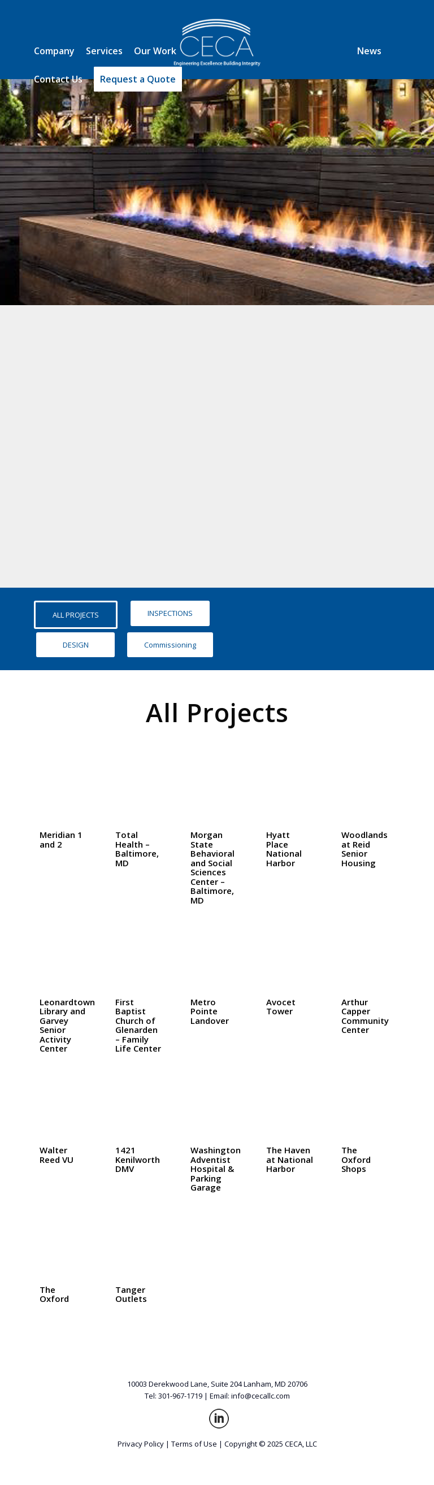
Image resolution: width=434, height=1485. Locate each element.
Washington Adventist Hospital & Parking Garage (215, 1168)
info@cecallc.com (260, 1396)
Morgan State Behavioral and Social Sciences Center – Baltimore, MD (212, 867)
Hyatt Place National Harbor (284, 849)
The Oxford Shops (356, 1159)
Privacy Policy (141, 1444)
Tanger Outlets (131, 1294)
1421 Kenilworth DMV (137, 1159)
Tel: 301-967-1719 (173, 1396)
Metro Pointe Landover (209, 1011)
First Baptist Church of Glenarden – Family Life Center (138, 1025)
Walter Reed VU (56, 1154)
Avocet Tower (281, 1006)
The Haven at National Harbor (289, 1159)
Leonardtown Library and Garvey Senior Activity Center (67, 1025)
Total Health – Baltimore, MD (137, 849)
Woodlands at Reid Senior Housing (364, 849)
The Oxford (54, 1294)
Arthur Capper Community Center (365, 1016)
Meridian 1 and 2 (61, 839)
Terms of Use (194, 1444)
